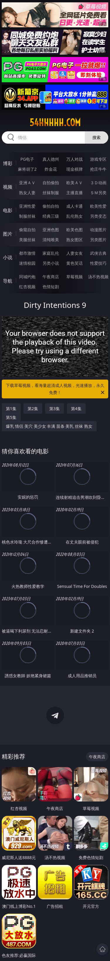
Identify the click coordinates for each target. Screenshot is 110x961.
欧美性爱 (98, 206)
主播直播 (74, 192)
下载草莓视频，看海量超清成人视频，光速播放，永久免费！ (56, 389)
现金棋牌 (74, 169)
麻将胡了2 (27, 169)
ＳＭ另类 (98, 192)
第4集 (76, 408)
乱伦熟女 (74, 216)
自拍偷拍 (51, 182)
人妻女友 (74, 253)
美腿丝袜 (27, 239)
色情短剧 (51, 286)
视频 (7, 187)
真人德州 (51, 159)
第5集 (11, 417)
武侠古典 (98, 253)
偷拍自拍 (51, 206)
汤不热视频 (98, 276)
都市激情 (27, 253)
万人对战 (74, 159)
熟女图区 (74, 239)
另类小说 (51, 263)
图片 (7, 234)
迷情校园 (27, 263)
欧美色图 (74, 229)
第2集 (33, 408)
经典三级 (51, 216)
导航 (7, 281)
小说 (7, 257)
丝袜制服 (51, 192)
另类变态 (98, 216)
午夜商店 (51, 276)
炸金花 (51, 169)
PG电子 (27, 159)
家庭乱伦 (51, 253)
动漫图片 (98, 229)
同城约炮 (27, 276)
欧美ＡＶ (74, 182)
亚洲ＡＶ (27, 182)
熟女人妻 (27, 192)
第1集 (11, 408)
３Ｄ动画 (98, 182)
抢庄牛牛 (98, 169)
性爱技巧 (98, 263)
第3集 (54, 408)
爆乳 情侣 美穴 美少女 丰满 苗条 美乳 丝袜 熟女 (49, 426)
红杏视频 (27, 286)
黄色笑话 (74, 263)
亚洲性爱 (27, 206)
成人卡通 (74, 206)
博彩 (7, 163)
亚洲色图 (51, 229)
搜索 (96, 137)
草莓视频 (74, 276)
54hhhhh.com (55, 122)
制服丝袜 (27, 216)
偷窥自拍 (27, 229)
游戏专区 (98, 159)
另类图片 (98, 239)
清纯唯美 (51, 239)
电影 (7, 210)
